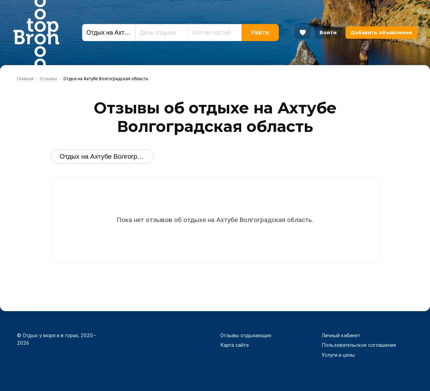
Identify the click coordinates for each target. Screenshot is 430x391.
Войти (328, 32)
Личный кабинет (341, 335)
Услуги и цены (338, 355)
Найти (260, 32)
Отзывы (48, 78)
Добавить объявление (381, 32)
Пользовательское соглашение (359, 345)
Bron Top (36, 32)
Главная (25, 78)
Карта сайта (234, 345)
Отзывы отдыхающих (246, 335)
